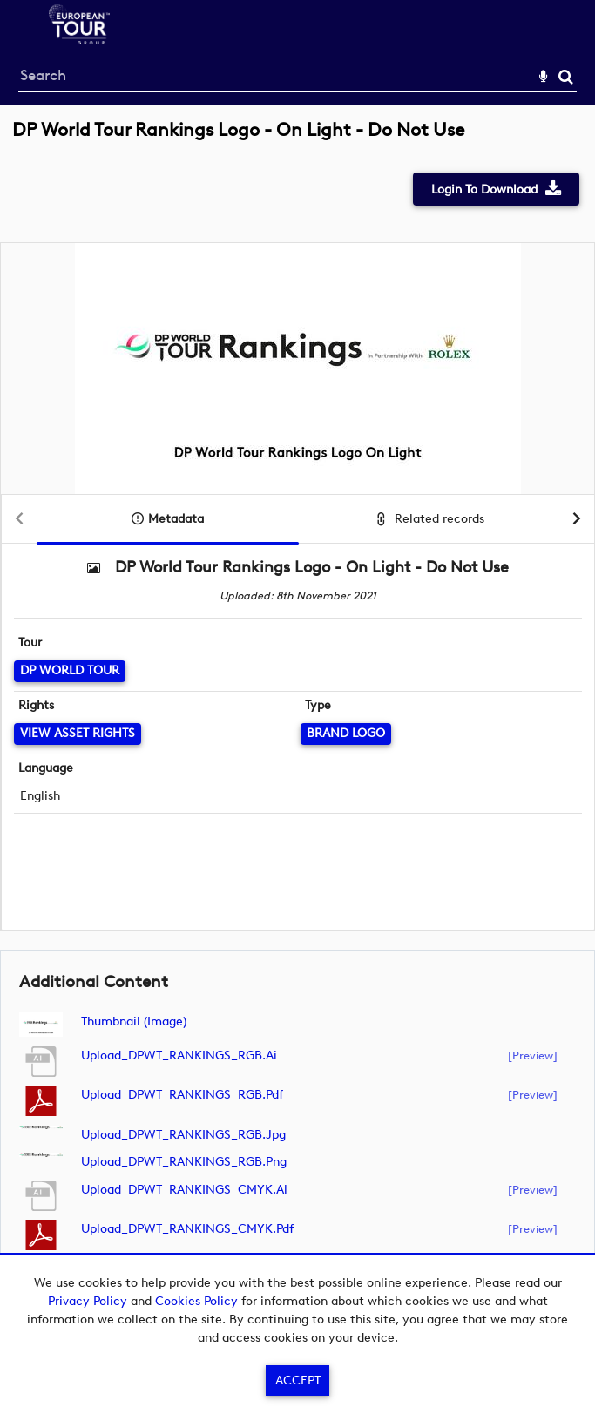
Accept (298, 1380)
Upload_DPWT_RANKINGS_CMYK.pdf (187, 1228)
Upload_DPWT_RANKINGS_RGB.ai (179, 1055)
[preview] (533, 1055)
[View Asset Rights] (77, 734)
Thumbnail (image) (133, 1021)
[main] (297, 716)
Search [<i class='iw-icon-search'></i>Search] (565, 76)
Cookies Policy (196, 1301)
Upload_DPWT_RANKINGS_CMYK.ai (184, 1189)
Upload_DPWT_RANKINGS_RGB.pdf (182, 1094)
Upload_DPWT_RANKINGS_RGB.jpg (183, 1134)
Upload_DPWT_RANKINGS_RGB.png (184, 1161)
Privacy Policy (87, 1301)
